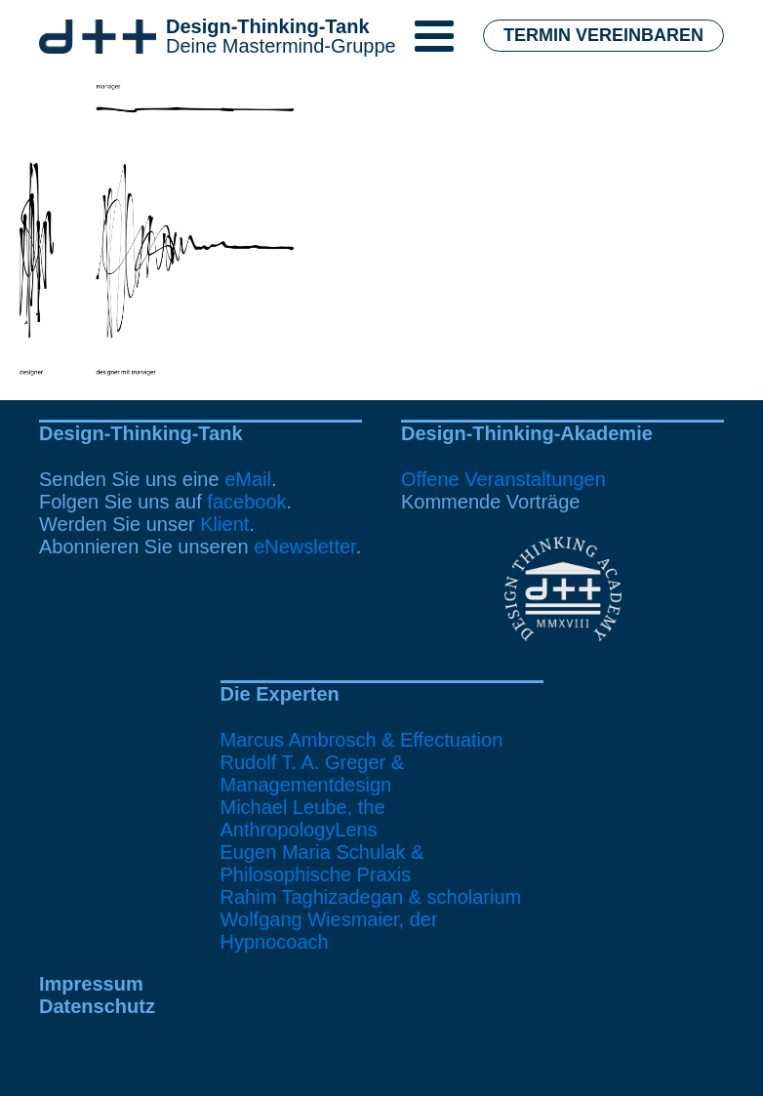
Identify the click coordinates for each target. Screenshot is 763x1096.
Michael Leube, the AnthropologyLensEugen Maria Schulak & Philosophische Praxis (322, 840)
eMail (247, 479)
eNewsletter (305, 546)
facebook (246, 501)
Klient (224, 524)
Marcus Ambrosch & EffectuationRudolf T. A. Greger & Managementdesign (362, 762)
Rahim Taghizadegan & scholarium (371, 897)
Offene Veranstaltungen (503, 479)
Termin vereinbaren (603, 35)
